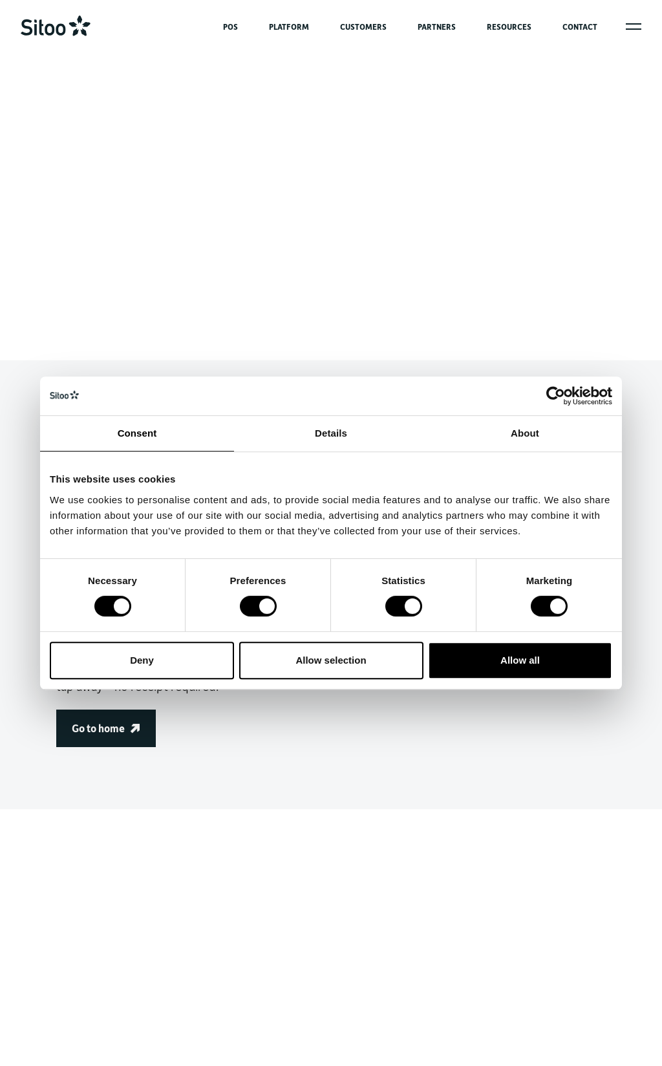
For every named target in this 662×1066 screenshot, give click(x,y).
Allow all (520, 660)
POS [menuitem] (230, 26)
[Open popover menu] (633, 26)
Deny (142, 660)
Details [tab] (331, 433)
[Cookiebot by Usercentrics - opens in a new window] (555, 396)
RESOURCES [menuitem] (509, 26)
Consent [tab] (137, 433)
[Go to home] (56, 26)
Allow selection (330, 660)
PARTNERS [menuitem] (437, 26)
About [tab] (525, 433)
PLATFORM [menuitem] (289, 26)
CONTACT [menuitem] (579, 26)
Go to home (106, 728)
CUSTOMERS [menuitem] (363, 26)
